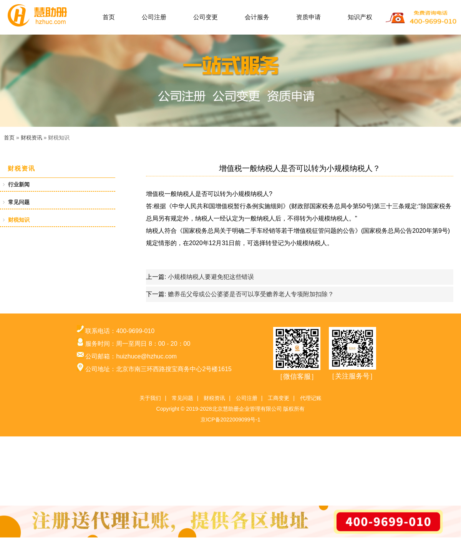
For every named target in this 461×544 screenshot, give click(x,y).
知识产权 (360, 17)
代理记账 (311, 398)
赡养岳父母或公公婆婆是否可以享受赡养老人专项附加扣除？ (251, 294)
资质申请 (308, 17)
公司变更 (205, 17)
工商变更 (278, 398)
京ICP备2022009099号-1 (230, 419)
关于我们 (150, 398)
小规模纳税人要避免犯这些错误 (211, 277)
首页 (109, 17)
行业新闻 (19, 184)
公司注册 (154, 17)
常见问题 (19, 202)
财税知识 (19, 220)
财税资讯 (31, 137)
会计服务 (257, 17)
